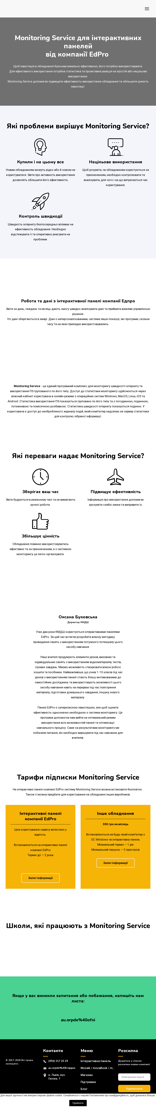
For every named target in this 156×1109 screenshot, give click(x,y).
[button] (40, 878)
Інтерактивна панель (96, 1061)
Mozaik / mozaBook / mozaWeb (98, 1068)
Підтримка (88, 1082)
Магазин (87, 1075)
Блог (84, 1089)
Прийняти (77, 1103)
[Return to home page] (16, 8)
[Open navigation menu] (146, 8)
